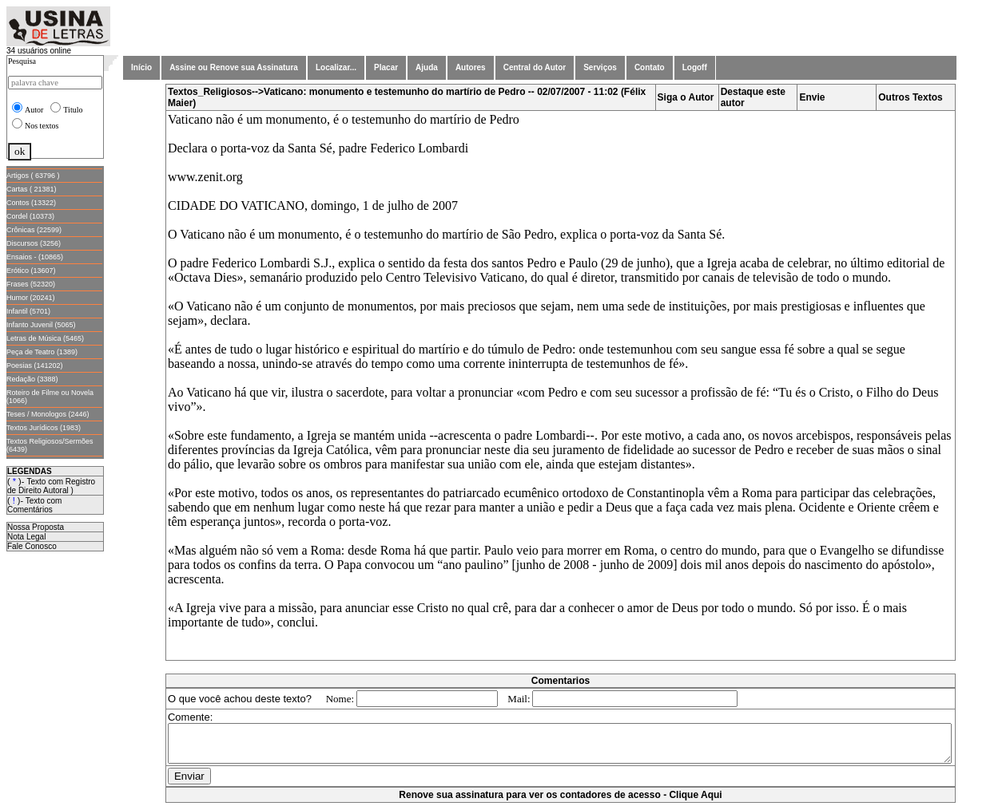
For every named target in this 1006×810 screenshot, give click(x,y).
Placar (386, 67)
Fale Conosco (32, 546)
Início (141, 67)
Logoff (694, 67)
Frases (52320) (30, 284)
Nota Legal (26, 536)
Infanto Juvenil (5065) (41, 325)
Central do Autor (535, 67)
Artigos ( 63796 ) (33, 176)
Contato (649, 67)
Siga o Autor (689, 97)
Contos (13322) (31, 203)
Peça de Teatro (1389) (42, 352)
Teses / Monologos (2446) (47, 414)
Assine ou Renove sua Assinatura (233, 67)
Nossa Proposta (35, 527)
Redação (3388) (32, 379)
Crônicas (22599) (34, 230)
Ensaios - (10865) (34, 257)
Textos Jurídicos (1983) (43, 428)
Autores (470, 67)
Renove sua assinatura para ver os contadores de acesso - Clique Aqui (563, 802)
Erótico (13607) (31, 271)
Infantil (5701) (28, 311)
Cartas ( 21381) (31, 189)
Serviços (600, 67)
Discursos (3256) (33, 243)
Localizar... (336, 67)
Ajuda (427, 67)
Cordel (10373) (30, 216)
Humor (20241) (30, 298)
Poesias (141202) (34, 365)
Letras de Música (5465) (45, 338)
